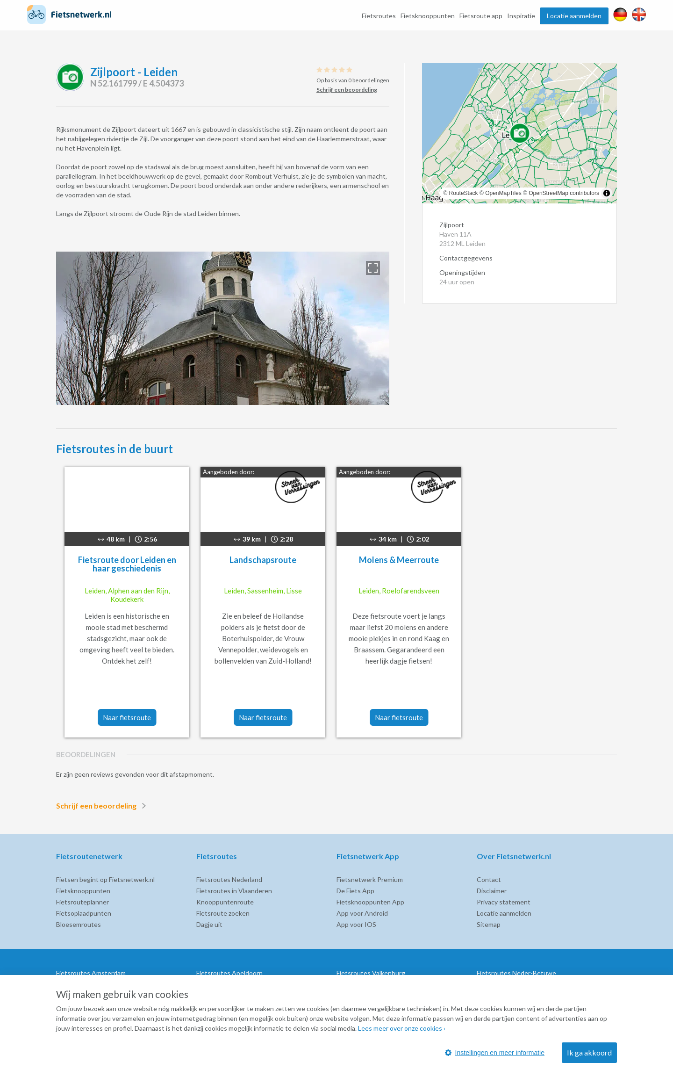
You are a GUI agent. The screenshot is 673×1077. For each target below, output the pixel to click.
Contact (489, 879)
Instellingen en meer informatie (494, 1052)
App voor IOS (356, 924)
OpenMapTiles (503, 193)
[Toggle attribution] (606, 193)
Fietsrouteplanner (82, 902)
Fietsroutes (379, 16)
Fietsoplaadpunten (83, 913)
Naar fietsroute (127, 717)
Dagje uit (209, 924)
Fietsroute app (480, 16)
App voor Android (362, 913)
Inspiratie (521, 16)
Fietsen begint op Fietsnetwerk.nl (105, 879)
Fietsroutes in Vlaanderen (234, 891)
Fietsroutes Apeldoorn (229, 973)
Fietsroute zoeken (223, 913)
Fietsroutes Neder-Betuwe (516, 973)
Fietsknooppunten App (370, 902)
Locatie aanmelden (574, 16)
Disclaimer (492, 891)
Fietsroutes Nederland (229, 879)
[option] (222, 328)
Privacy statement (503, 902)
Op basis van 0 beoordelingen (352, 80)
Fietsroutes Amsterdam (91, 973)
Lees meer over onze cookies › (401, 1028)
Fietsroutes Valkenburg (370, 973)
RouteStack (463, 193)
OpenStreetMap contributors (564, 193)
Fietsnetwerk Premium (369, 879)
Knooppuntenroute (225, 902)
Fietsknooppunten (428, 16)
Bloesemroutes (78, 924)
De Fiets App (355, 891)
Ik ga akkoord (589, 1052)
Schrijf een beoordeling (103, 805)
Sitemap (489, 924)
